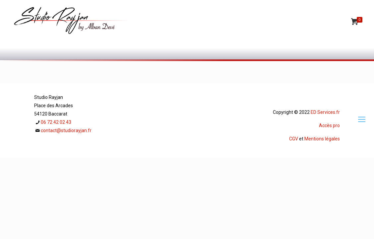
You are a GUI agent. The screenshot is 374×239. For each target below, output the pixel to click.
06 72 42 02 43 (56, 122)
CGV (293, 138)
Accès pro (329, 125)
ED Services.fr (325, 112)
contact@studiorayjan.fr (66, 130)
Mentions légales (322, 138)
